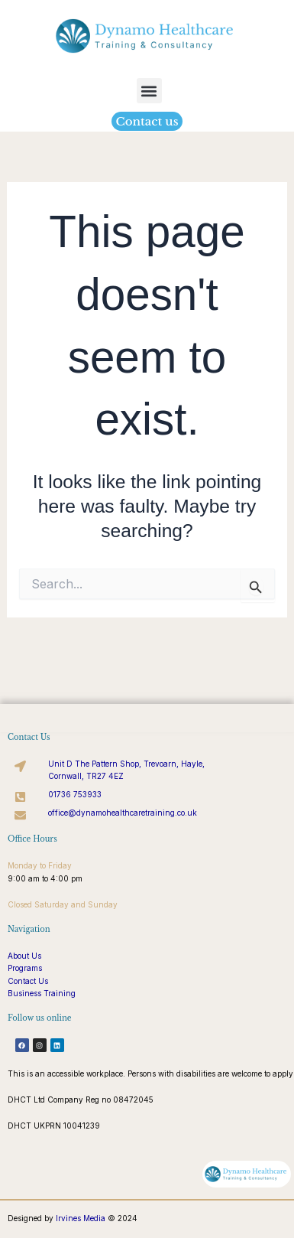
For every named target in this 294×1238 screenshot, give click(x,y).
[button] (149, 90)
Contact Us (28, 981)
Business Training (42, 993)
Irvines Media (80, 1218)
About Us (24, 955)
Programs (25, 967)
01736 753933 (75, 794)
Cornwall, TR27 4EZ (86, 775)
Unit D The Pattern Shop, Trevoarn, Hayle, (126, 763)
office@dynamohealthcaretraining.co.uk (122, 812)
